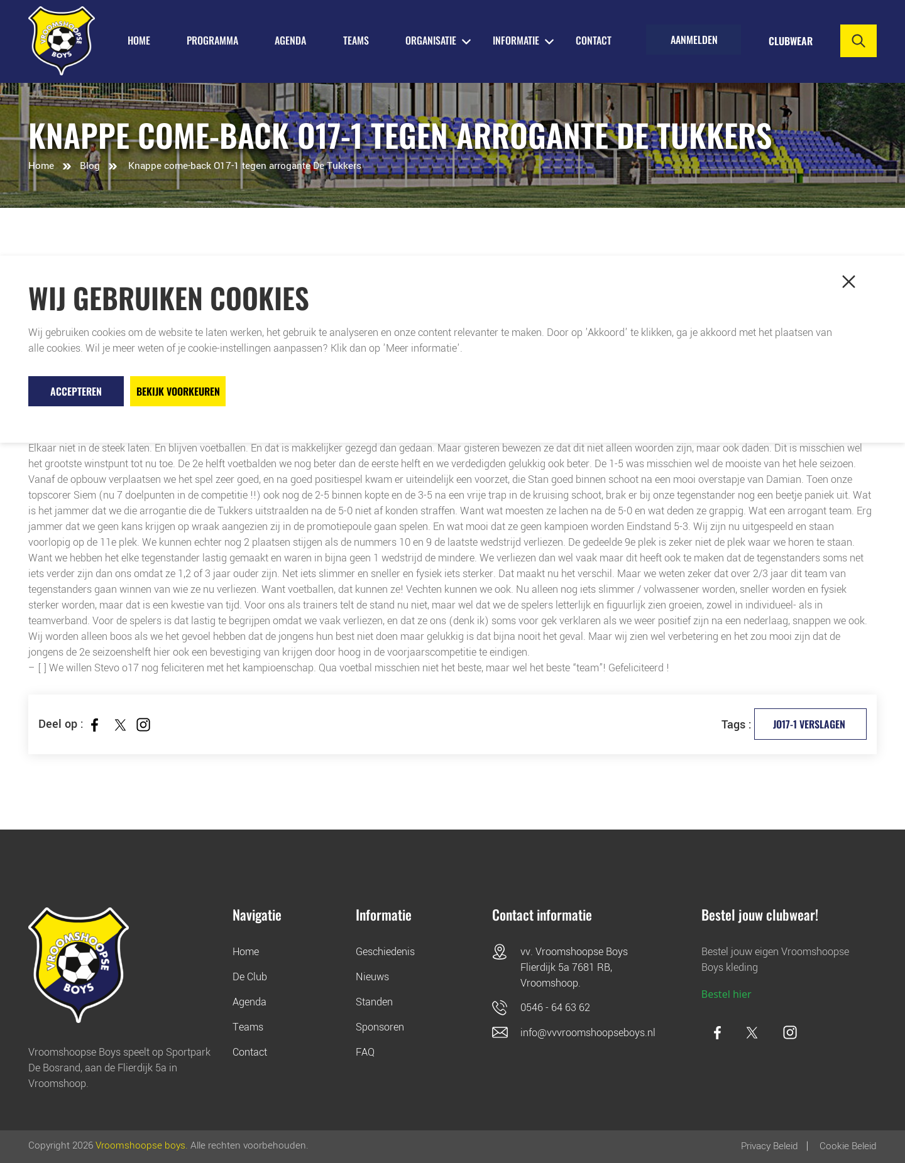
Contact (594, 40)
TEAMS (356, 40)
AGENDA (290, 40)
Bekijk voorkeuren (178, 391)
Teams (248, 1027)
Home (41, 166)
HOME (139, 40)
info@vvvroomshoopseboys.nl (587, 1032)
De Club (250, 977)
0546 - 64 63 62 (555, 1007)
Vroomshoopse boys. (142, 1146)
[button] (848, 281)
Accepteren (76, 391)
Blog (90, 166)
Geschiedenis (385, 951)
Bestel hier (726, 994)
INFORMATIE (516, 40)
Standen (374, 1002)
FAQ (365, 1052)
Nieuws (372, 977)
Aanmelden (694, 40)
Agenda (249, 1002)
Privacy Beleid (769, 1146)
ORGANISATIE (430, 40)
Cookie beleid (848, 1146)
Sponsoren (380, 1027)
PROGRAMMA (212, 40)
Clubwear (790, 40)
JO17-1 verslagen (808, 724)
